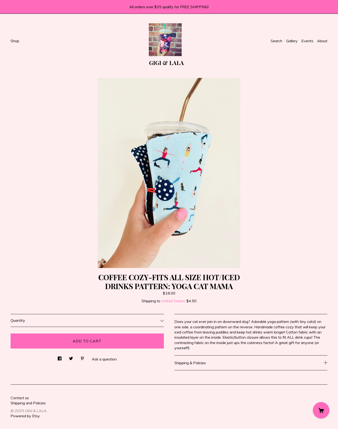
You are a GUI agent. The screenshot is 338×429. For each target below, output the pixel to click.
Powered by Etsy (25, 416)
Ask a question (104, 359)
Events (307, 40)
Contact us (20, 397)
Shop (15, 40)
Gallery (292, 40)
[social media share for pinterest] (82, 357)
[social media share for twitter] (71, 357)
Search (276, 40)
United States (173, 301)
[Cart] (321, 410)
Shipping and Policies (28, 403)
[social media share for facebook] (59, 357)
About (322, 40)
